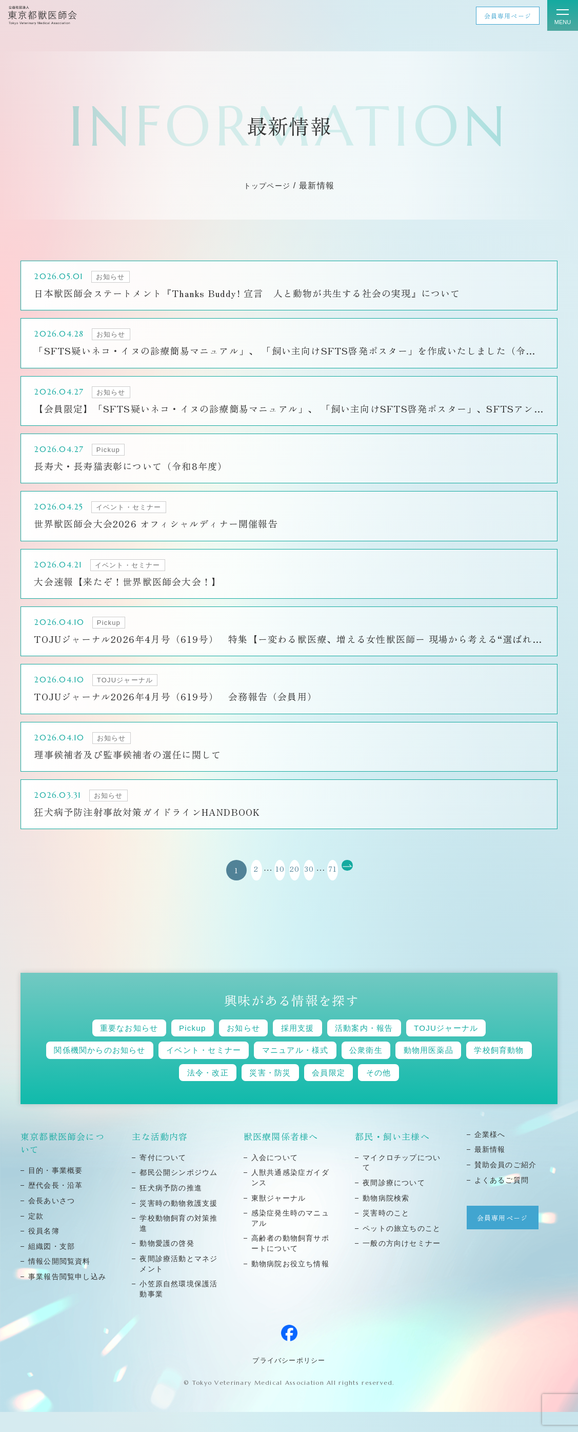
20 (289, 885)
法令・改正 (235, 1092)
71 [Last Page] (349, 885)
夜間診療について (394, 1203)
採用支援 (299, 1044)
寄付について (163, 1178)
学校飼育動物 (158, 1092)
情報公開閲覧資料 (59, 1282)
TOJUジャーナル (471, 1044)
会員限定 (375, 1092)
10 (263, 885)
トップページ (267, 185)
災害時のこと (386, 1233)
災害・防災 (307, 1092)
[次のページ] (375, 885)
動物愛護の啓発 (166, 1264)
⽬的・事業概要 (55, 1191)
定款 (36, 1236)
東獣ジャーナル (278, 1218)
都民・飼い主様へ (392, 1156)
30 (315, 885)
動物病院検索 (386, 1218)
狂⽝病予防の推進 (170, 1208)
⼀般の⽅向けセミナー (402, 1264)
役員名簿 (43, 1251)
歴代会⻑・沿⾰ (55, 1206)
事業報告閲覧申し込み (67, 1297)
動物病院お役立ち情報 (290, 1284)
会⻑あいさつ (51, 1221)
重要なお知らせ (103, 1044)
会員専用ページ (507, 15)
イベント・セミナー (230, 1068)
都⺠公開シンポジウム (178, 1193)
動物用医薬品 (490, 1068)
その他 (434, 1092)
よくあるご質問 (501, 1200)
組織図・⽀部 (51, 1267)
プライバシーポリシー (289, 1380)
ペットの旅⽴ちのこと (402, 1249)
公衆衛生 (417, 1068)
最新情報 (490, 1170)
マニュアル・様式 (335, 1068)
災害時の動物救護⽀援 (178, 1224)
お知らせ (236, 1044)
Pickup (177, 1044)
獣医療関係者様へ (281, 1156)
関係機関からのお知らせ (111, 1068)
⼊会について (274, 1178)
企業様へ (490, 1155)
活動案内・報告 (377, 1044)
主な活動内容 (160, 1156)
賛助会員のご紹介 (505, 1185)
